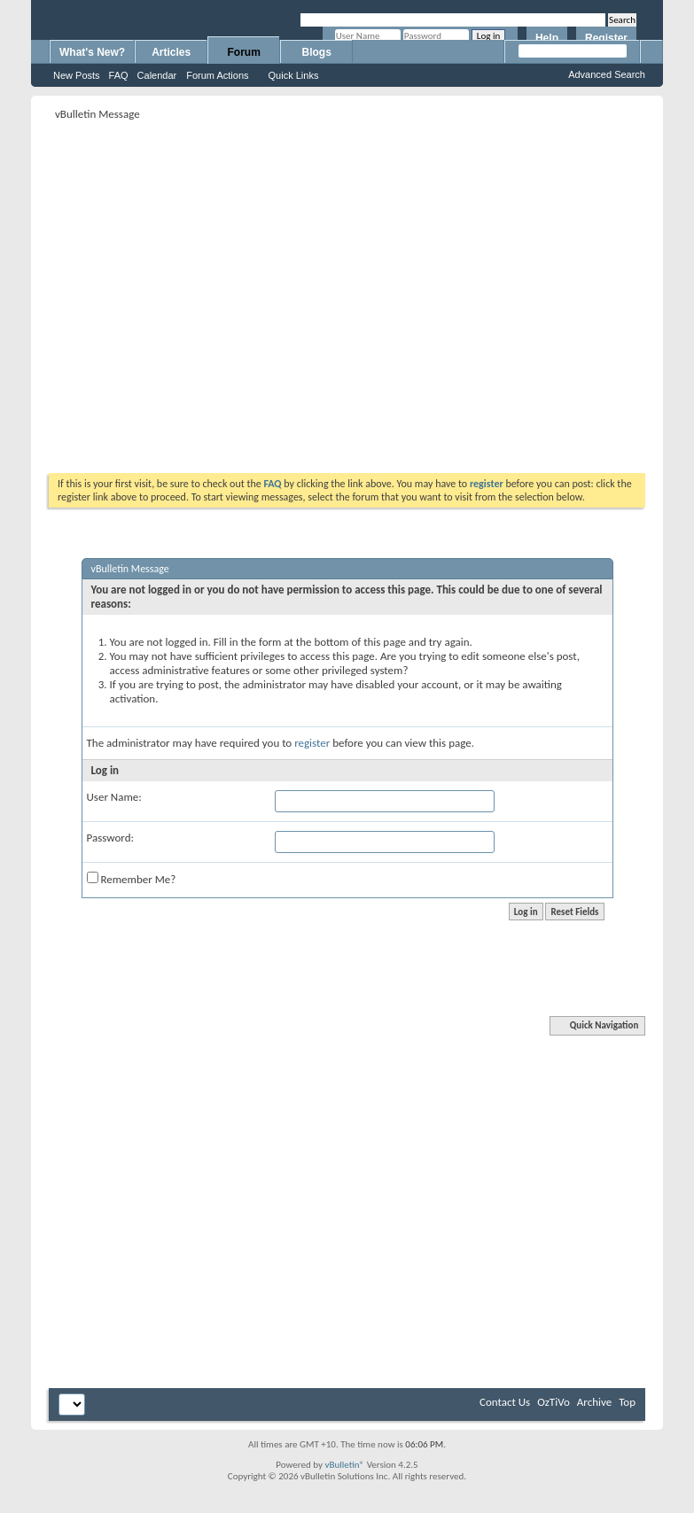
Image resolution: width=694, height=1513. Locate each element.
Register (606, 38)
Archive (594, 1401)
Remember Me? (131, 879)
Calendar (157, 75)
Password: (110, 837)
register (312, 742)
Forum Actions (217, 75)
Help (546, 38)
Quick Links (294, 75)
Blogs (316, 52)
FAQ (119, 75)
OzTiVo (553, 1401)
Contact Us (505, 1401)
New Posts (76, 75)
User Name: (114, 796)
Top (627, 1401)
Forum (244, 52)
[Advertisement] (166, 291)
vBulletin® (344, 1464)
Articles (171, 52)
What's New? (92, 52)
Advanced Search (606, 74)
